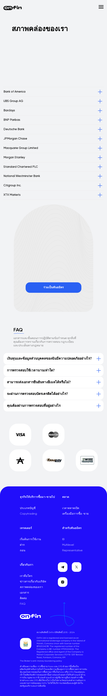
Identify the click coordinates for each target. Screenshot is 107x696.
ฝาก (22, 545)
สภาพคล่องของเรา (31, 587)
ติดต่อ (23, 598)
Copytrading (28, 513)
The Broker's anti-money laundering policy (41, 661)
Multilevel (68, 545)
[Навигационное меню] (101, 7)
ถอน (22, 550)
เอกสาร (24, 592)
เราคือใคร (26, 576)
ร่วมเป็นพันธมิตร (53, 287)
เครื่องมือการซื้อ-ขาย (75, 513)
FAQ (22, 604)
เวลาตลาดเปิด (70, 508)
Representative (72, 550)
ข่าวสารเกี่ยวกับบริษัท (33, 581)
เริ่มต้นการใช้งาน (30, 539)
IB (63, 539)
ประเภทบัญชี (28, 508)
